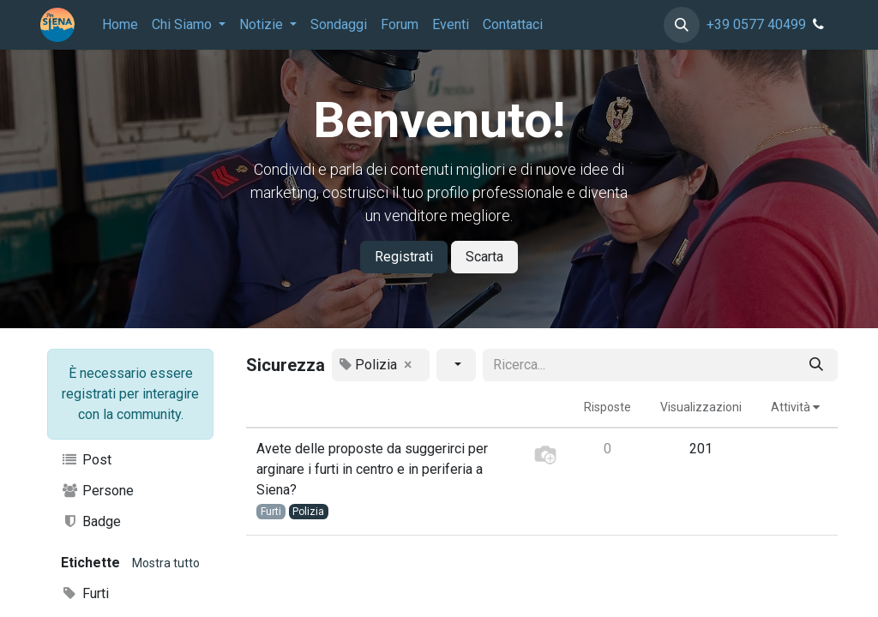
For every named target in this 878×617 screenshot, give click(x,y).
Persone (97, 490)
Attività (795, 407)
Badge (91, 521)
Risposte (607, 407)
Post (86, 460)
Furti (85, 593)
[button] (682, 25)
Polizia (308, 512)
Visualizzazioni (701, 407)
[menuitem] (120, 25)
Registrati (404, 257)
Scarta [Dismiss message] (484, 257)
